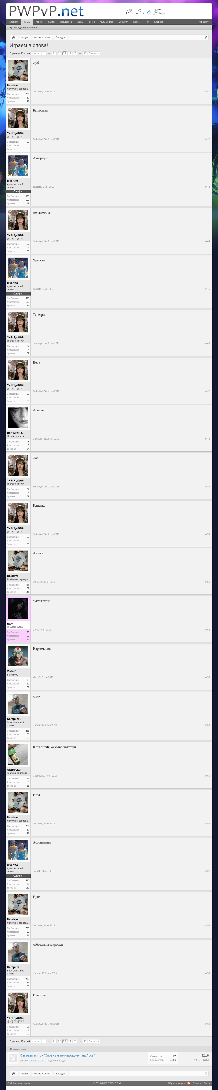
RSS (188, 1083)
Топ (147, 21)
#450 (207, 534)
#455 (207, 775)
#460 (207, 1024)
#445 (207, 289)
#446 (207, 343)
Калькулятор (106, 21)
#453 (207, 677)
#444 (207, 241)
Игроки (39, 21)
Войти (204, 21)
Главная (13, 21)
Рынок (91, 21)
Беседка (61, 1060)
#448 (207, 439)
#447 (207, 391)
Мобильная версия (19, 1083)
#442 (207, 139)
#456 (207, 823)
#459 (207, 973)
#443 (207, 187)
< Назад (36, 53)
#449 (207, 486)
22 (59, 53)
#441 (207, 91)
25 (74, 53)
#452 (207, 629)
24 (69, 53)
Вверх (207, 1083)
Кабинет (158, 21)
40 (85, 53)
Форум (26, 22)
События (123, 21)
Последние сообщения (23, 27)
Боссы (136, 21)
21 (54, 53)
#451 (207, 582)
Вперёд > (94, 53)
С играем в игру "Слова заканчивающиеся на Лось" (57, 1055)
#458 (207, 925)
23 (64, 53)
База (80, 21)
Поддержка (66, 21)
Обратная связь (176, 1083)
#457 (207, 871)
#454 (207, 725)
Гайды (51, 21)
